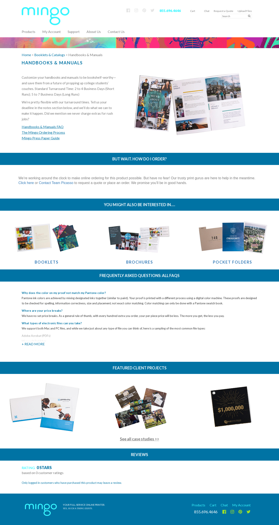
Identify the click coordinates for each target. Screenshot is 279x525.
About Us (93, 31)
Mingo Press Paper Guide (41, 138)
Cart (192, 11)
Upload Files (245, 11)
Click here (26, 183)
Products (198, 505)
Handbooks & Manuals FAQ (43, 127)
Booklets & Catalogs (49, 55)
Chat (206, 11)
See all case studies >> (139, 439)
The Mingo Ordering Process (43, 132)
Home (26, 55)
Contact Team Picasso (56, 183)
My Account (51, 31)
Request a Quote (223, 11)
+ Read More (33, 344)
